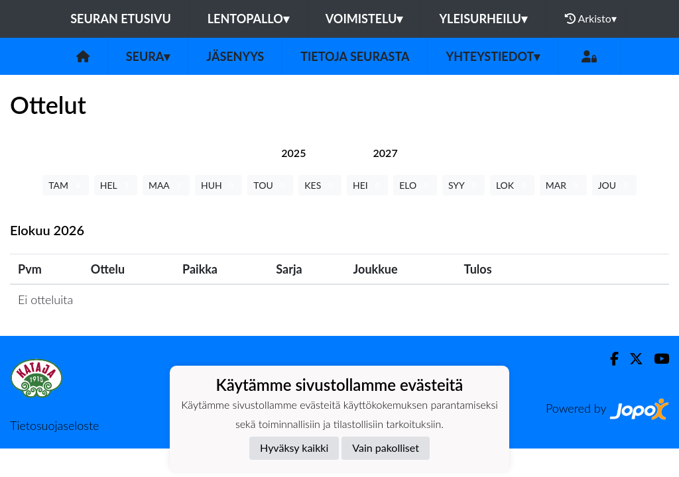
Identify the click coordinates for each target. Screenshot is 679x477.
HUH (218, 185)
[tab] (293, 152)
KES (320, 185)
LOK (512, 185)
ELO (415, 185)
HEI (367, 185)
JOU (614, 185)
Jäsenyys (235, 56)
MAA (166, 185)
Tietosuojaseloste (54, 425)
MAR (563, 185)
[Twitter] (631, 359)
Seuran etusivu (120, 18)
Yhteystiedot (493, 56)
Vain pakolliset (385, 447)
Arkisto (591, 18)
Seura (148, 56)
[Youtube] (656, 359)
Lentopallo (248, 18)
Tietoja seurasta (354, 56)
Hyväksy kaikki (294, 447)
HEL (115, 185)
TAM (65, 185)
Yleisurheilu (482, 18)
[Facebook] (609, 359)
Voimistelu (364, 18)
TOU (270, 185)
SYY (463, 185)
